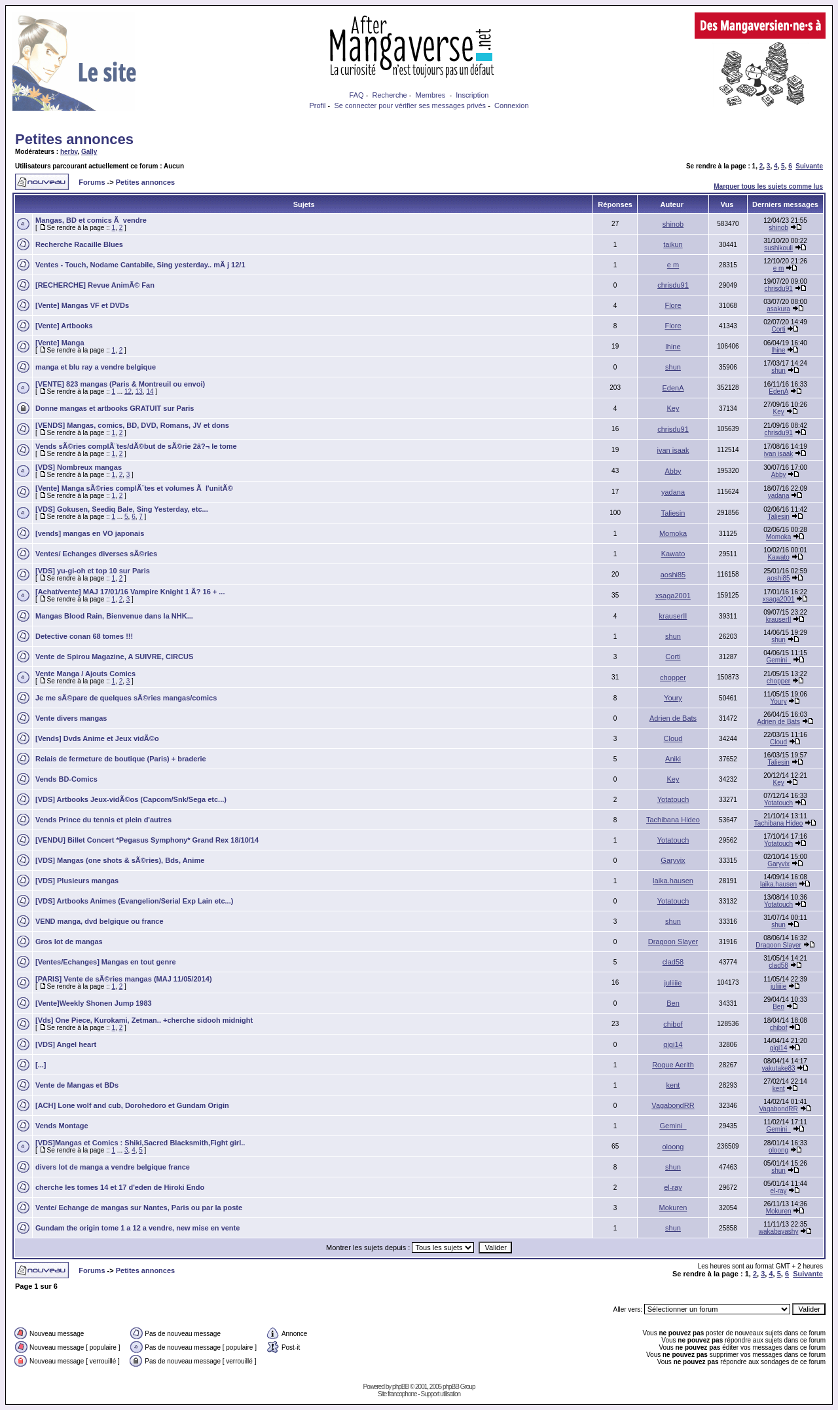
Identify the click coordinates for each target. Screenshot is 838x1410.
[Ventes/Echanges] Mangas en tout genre (105, 962)
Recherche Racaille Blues (79, 244)
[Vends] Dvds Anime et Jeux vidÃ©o (97, 738)
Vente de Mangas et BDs (76, 1085)
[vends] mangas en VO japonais (89, 533)
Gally (89, 151)
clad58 (673, 962)
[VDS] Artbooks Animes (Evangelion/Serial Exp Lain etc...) (134, 901)
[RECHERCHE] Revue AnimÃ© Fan (95, 285)
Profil (317, 105)
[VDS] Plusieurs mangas (76, 881)
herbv (69, 151)
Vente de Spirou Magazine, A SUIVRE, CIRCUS (114, 656)
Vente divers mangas (71, 718)
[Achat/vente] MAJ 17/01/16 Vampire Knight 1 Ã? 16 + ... (130, 592)
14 (149, 391)
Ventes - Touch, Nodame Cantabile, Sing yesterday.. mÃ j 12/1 (140, 265)
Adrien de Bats (673, 718)
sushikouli (778, 248)
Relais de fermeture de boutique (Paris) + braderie (120, 759)
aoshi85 (673, 575)
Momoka (673, 533)
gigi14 (672, 1044)
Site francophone (397, 1394)
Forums (92, 182)
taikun (672, 244)
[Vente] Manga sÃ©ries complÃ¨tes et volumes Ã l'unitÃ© (134, 488)
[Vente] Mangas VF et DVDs (82, 305)
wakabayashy (779, 1231)
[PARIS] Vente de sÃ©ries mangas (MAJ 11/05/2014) (123, 979)
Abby (673, 471)
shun (673, 367)
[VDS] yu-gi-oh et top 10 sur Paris (92, 571)
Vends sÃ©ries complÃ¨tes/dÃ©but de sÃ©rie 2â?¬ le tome (136, 446)
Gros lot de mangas (69, 941)
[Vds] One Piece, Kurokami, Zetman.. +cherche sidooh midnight (144, 1020)
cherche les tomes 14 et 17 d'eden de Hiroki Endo (119, 1187)
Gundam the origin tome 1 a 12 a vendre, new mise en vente (137, 1228)
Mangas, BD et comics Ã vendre (91, 220)
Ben (673, 1003)
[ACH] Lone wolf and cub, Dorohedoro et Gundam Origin (132, 1105)
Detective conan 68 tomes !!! (84, 636)
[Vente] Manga (59, 343)
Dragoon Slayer (673, 941)
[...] (40, 1065)
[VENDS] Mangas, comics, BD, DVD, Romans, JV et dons (132, 425)
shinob (673, 224)
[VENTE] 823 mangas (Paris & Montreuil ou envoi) (120, 384)
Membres (431, 95)
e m (673, 265)
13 (139, 391)
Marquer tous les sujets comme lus (768, 186)
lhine (672, 347)
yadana (673, 492)
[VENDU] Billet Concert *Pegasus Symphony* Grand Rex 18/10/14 (147, 840)
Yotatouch (673, 799)
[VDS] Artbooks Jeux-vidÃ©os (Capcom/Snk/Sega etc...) (131, 799)
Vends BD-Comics (66, 779)
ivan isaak (673, 450)
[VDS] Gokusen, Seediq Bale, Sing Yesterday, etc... (121, 509)
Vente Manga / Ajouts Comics (85, 673)
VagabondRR (672, 1105)
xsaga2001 (673, 596)
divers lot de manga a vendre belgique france (112, 1167)
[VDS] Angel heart (65, 1044)
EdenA (672, 388)
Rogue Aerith (673, 1065)
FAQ (357, 95)
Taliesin (673, 513)
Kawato (673, 554)
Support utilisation (441, 1394)
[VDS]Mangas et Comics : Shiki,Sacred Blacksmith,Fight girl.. (140, 1143)
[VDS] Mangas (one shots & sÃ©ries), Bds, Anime (119, 860)
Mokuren (673, 1207)
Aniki (673, 759)
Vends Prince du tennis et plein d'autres (103, 820)
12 (128, 391)
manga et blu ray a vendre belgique (95, 367)
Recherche (389, 95)
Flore (673, 305)
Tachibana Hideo (673, 820)
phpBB (400, 1386)
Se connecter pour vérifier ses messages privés (410, 105)
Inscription (472, 95)
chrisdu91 (673, 285)
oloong (672, 1147)
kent (673, 1085)
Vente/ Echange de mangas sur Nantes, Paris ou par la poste (138, 1207)
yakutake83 (778, 1068)
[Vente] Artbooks (64, 326)
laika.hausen (673, 881)
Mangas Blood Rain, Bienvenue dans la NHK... (114, 616)
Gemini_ (778, 660)
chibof (672, 1024)
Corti (779, 329)
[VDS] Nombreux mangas (78, 467)
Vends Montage (61, 1126)
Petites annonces (74, 139)
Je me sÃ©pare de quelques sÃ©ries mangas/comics (126, 698)
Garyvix (673, 860)
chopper (673, 677)
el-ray (673, 1187)
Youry (673, 698)
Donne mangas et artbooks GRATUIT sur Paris (114, 408)
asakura (778, 309)
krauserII (673, 616)
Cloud (673, 738)
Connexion (511, 105)
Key (673, 408)
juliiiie (673, 983)
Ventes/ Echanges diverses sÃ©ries (96, 554)
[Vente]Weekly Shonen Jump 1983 (93, 1003)
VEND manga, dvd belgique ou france (99, 921)
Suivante (809, 166)
